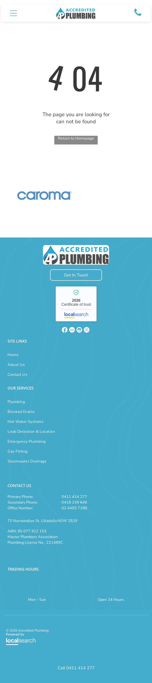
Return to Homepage (76, 138)
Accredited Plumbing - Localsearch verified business (76, 303)
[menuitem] (17, 355)
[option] (44, 196)
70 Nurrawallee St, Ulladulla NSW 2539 (42, 520)
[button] (13, 13)
